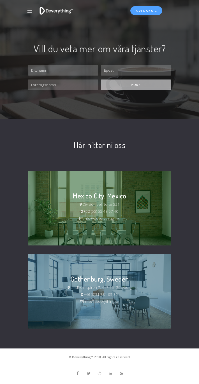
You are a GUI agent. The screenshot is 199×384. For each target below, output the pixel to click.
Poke (136, 85)
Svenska (144, 11)
